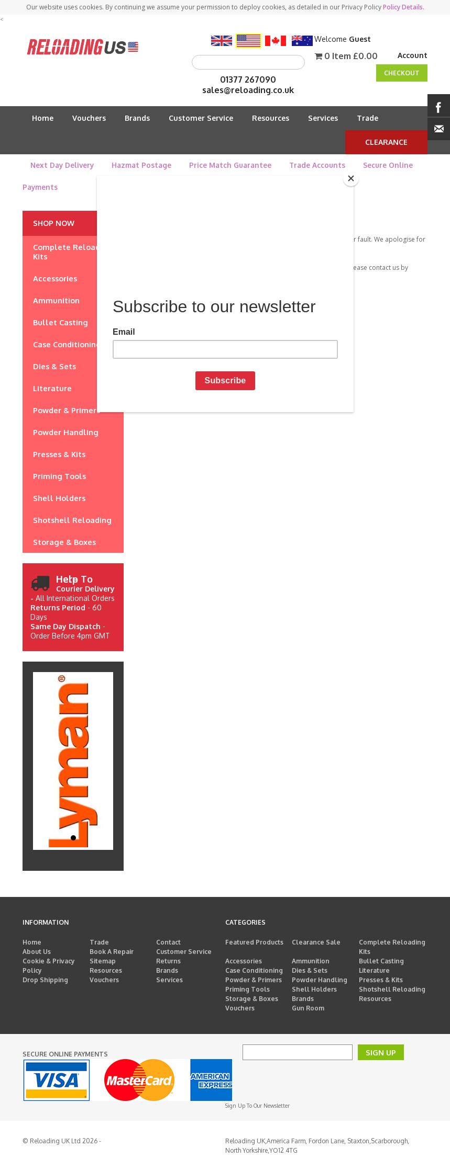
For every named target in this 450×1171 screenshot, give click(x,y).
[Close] (351, 178)
